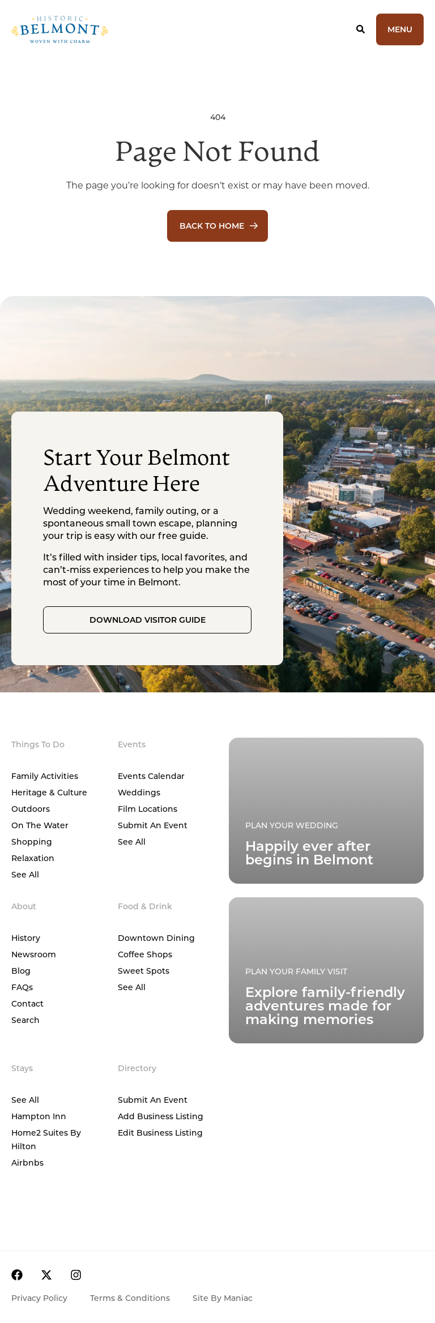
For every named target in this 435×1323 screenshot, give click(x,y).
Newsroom (33, 954)
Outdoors (30, 808)
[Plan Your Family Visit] (326, 811)
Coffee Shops (145, 954)
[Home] (93, 29)
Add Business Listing (160, 1116)
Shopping (31, 841)
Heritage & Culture (49, 792)
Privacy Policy (39, 1297)
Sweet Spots (143, 970)
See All (25, 874)
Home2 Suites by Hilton (46, 1139)
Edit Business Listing (160, 1132)
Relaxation (32, 858)
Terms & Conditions (130, 1297)
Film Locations (147, 808)
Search (25, 1019)
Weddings (139, 792)
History (25, 937)
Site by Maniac (223, 1297)
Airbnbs (27, 1162)
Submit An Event (152, 825)
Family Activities (44, 775)
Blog (21, 970)
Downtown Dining (156, 937)
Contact (27, 1003)
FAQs (22, 987)
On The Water (40, 825)
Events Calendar (151, 775)
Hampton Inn (38, 1116)
